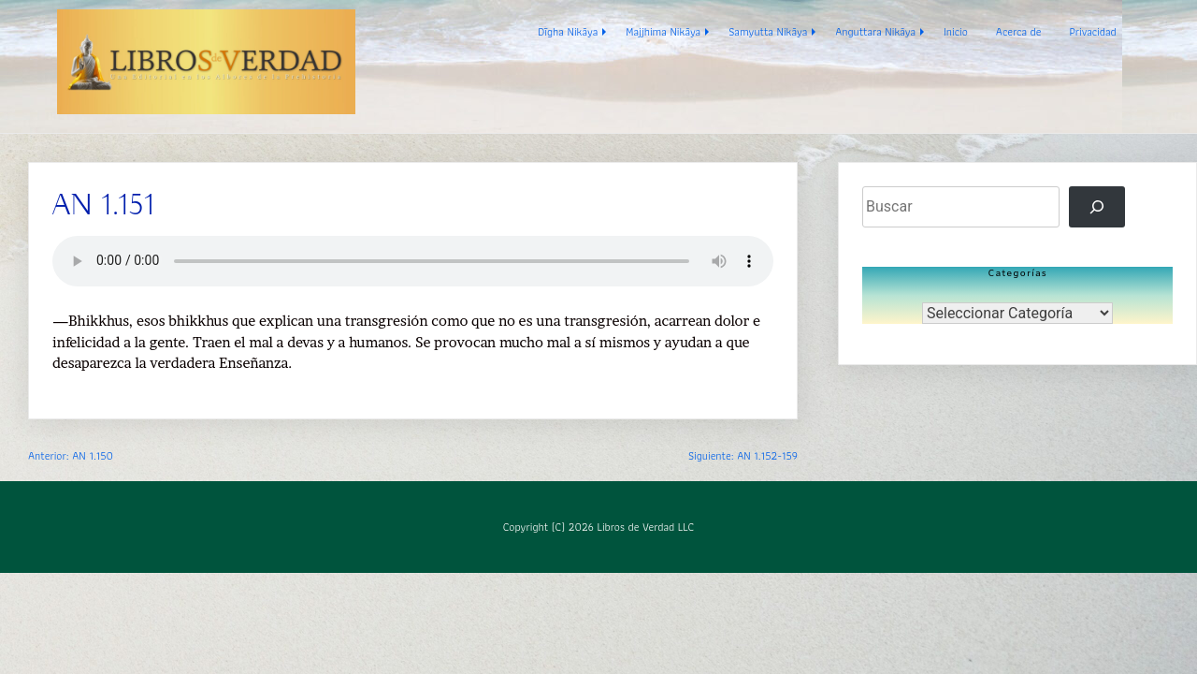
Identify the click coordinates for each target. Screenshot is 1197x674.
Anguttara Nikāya (875, 31)
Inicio (956, 31)
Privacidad (1093, 31)
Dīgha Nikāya (568, 31)
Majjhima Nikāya (663, 31)
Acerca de (1019, 31)
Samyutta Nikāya (767, 31)
